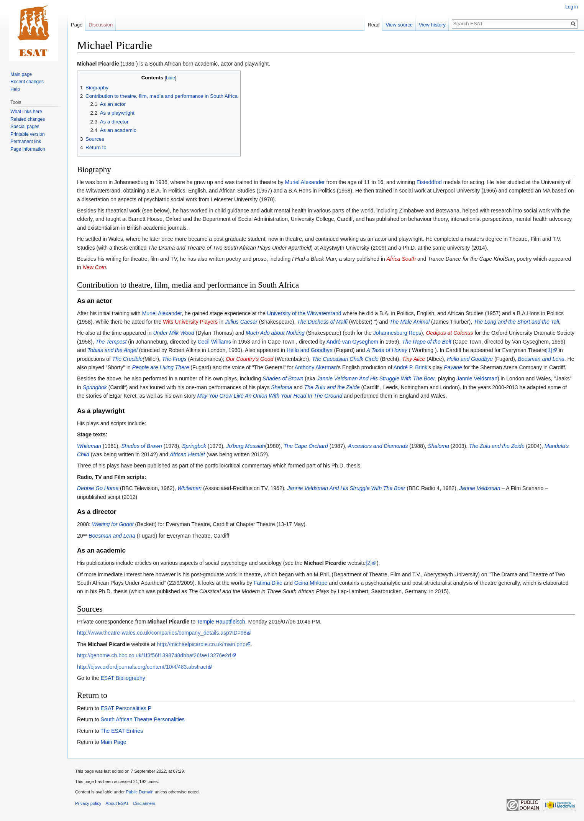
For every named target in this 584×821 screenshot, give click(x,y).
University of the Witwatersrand (304, 313)
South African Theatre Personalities (142, 719)
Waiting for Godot (113, 524)
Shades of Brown (282, 378)
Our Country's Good (249, 359)
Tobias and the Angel (112, 350)
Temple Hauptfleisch (221, 622)
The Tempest (110, 342)
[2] (369, 563)
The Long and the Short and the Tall (516, 322)
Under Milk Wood (173, 333)
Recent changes (27, 81)
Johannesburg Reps (397, 333)
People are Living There (160, 367)
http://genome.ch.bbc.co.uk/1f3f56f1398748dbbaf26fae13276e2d (154, 655)
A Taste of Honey (387, 350)
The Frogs (174, 359)
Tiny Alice (413, 359)
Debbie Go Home (97, 488)
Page (76, 25)
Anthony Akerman (316, 367)
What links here (26, 111)
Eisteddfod (429, 182)
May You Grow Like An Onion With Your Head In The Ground (270, 396)
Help (15, 89)
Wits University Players (190, 322)
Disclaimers (144, 803)
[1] (549, 350)
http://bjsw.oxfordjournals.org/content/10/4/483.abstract (142, 667)
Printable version (27, 134)
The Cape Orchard (306, 446)
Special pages (24, 126)
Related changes (27, 119)
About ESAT (117, 803)
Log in (571, 7)
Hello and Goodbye (310, 350)
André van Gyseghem (352, 342)
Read (373, 25)
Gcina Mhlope (310, 583)
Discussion (101, 25)
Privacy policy (88, 803)
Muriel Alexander (305, 182)
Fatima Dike (268, 583)
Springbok (95, 387)
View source (399, 25)
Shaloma (281, 387)
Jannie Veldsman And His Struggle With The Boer (376, 378)
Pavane (453, 367)
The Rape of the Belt (426, 342)
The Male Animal (410, 322)
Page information (27, 149)
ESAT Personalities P (125, 708)
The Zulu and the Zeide (332, 387)
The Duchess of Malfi (322, 322)
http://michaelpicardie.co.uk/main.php (201, 644)
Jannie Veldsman (476, 378)
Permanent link (25, 141)
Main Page (113, 742)
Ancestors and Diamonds (378, 446)
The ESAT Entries (121, 731)
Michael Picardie (98, 64)
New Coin (94, 267)
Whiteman (89, 446)
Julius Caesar (241, 322)
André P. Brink (410, 367)
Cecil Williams (214, 342)
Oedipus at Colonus (449, 333)
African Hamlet (187, 454)
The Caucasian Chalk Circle (345, 359)
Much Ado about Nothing (275, 333)
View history (432, 25)
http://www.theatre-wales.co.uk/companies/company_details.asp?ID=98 (161, 633)
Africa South (401, 259)
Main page (21, 74)
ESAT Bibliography (122, 678)
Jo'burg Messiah (245, 446)
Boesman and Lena (541, 359)
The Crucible (127, 359)
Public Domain (139, 792)
